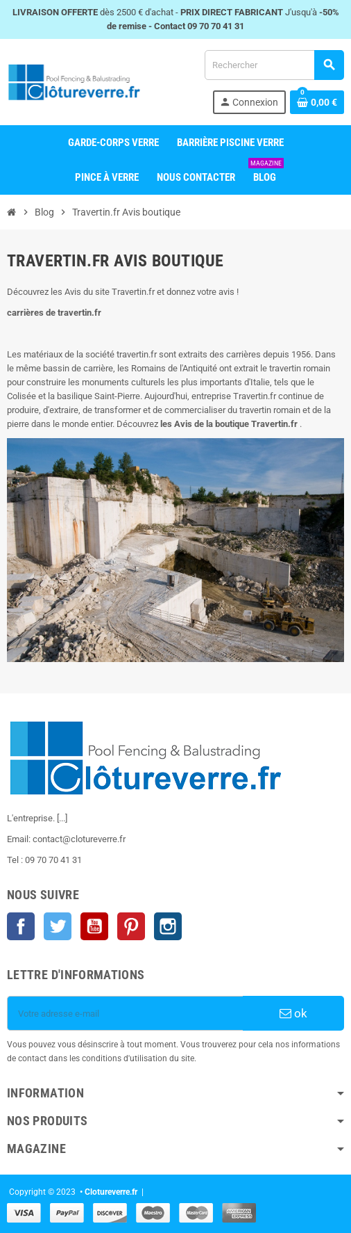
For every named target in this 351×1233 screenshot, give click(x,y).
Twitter (57, 926)
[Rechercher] (274, 65)
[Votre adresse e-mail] (125, 1013)
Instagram (168, 926)
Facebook (21, 926)
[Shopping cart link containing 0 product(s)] (317, 102)
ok (293, 1013)
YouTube (94, 926)
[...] (62, 818)
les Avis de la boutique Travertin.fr (229, 424)
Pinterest (131, 926)
